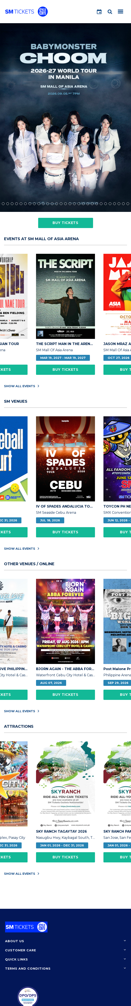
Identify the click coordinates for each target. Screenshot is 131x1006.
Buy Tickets (65, 223)
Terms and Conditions (28, 968)
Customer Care (20, 950)
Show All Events (21, 386)
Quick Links (16, 959)
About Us (14, 941)
